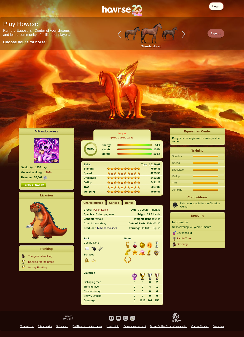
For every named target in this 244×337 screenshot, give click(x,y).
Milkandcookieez (46, 131)
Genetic (114, 202)
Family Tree (184, 238)
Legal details (113, 326)
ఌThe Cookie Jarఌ (121, 137)
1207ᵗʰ (48, 172)
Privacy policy (45, 326)
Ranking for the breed (41, 261)
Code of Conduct (200, 326)
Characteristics (93, 202)
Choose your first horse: (25, 42)
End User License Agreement (87, 326)
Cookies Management (134, 326)
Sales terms (62, 326)
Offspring (182, 244)
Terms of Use (27, 326)
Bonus (129, 202)
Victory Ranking (37, 267)
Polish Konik (100, 209)
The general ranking (40, 256)
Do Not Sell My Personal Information (168, 326)
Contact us (218, 326)
